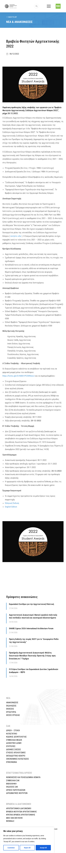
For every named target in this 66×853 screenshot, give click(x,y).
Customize (11, 848)
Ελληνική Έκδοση (12, 503)
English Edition (11, 506)
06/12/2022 (14, 54)
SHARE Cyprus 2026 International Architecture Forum (31, 628)
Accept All (43, 848)
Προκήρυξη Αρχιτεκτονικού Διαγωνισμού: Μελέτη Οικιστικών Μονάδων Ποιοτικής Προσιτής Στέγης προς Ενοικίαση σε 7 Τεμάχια (32, 655)
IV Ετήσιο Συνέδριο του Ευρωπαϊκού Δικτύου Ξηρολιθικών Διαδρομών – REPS (33, 670)
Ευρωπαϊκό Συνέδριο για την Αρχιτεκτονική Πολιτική (31, 604)
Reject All (27, 848)
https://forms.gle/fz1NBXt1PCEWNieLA (18, 376)
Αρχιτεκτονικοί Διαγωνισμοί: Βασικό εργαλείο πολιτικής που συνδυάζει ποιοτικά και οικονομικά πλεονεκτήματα (33, 616)
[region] (27, 840)
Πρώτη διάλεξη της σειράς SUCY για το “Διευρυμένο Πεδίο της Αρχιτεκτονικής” (33, 640)
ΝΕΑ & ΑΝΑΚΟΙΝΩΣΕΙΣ (19, 22)
